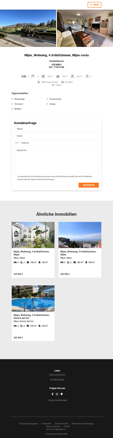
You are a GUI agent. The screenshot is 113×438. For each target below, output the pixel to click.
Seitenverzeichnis (57, 375)
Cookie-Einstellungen (57, 400)
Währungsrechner (48, 82)
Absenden (88, 185)
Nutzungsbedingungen (28, 424)
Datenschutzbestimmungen (43, 179)
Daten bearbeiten (53, 426)
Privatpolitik (46, 424)
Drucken (67, 82)
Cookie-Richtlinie (61, 424)
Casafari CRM (61, 434)
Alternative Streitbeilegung (83, 424)
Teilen (56, 85)
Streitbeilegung (57, 379)
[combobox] (56, 142)
